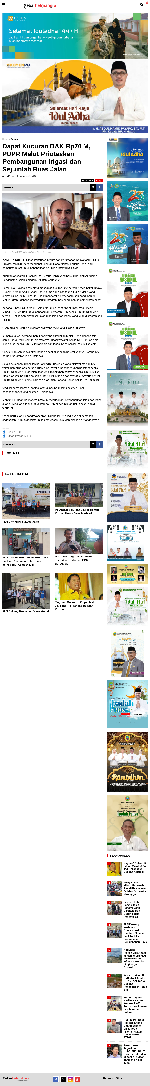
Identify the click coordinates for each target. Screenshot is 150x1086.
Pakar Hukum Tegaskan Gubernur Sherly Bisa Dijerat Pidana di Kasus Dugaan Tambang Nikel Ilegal (135, 1054)
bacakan (87, 180)
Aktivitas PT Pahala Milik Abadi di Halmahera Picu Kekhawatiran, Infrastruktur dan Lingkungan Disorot (135, 958)
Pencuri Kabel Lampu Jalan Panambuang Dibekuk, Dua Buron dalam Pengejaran (132, 909)
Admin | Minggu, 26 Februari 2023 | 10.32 (19, 176)
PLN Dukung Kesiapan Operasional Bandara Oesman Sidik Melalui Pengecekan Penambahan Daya (135, 933)
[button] (146, 1)
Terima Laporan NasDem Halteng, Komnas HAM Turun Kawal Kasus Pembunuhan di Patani (135, 1005)
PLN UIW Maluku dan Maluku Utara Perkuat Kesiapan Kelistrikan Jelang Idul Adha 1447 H (25, 561)
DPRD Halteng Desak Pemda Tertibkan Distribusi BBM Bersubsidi (74, 560)
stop (99, 180)
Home (5, 139)
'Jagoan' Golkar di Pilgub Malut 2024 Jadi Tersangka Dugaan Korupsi (76, 606)
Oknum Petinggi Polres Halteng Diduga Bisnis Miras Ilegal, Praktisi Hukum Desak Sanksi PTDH (134, 1029)
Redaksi (108, 1078)
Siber (118, 1078)
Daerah (14, 139)
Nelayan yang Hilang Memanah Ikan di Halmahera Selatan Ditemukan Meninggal (135, 888)
